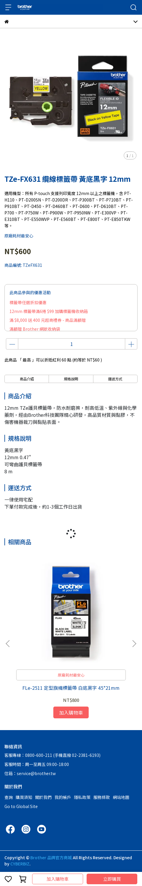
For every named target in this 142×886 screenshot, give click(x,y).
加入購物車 (58, 879)
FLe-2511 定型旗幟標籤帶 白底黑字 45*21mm (71, 688)
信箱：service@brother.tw (30, 773)
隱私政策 (82, 797)
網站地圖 (121, 797)
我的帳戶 (63, 797)
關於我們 (43, 797)
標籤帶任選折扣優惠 (28, 302)
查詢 (8, 797)
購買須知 (24, 797)
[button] (134, 643)
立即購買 (112, 879)
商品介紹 (27, 378)
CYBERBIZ (19, 864)
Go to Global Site (21, 806)
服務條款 (101, 797)
